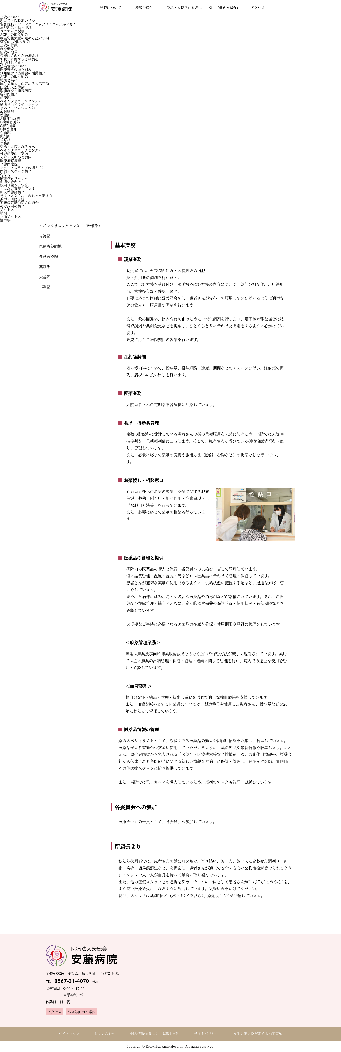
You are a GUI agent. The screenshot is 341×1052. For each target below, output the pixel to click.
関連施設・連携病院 (16, 90)
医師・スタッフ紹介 (16, 171)
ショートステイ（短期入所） (22, 167)
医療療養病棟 (10, 160)
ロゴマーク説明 (12, 30)
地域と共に (9, 80)
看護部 (5, 115)
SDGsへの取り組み (15, 41)
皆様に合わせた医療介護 (19, 55)
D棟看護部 (8, 129)
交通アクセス (10, 216)
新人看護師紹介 (12, 192)
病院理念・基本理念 (16, 27)
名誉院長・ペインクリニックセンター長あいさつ (38, 23)
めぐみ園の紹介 (12, 206)
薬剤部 (5, 136)
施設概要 (7, 48)
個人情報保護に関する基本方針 (154, 1033)
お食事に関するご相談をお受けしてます (19, 60)
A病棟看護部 (10, 118)
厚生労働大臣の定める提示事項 (24, 38)
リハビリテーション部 (17, 108)
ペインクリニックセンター (21, 101)
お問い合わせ (10, 181)
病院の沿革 (9, 52)
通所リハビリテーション (19, 104)
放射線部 (7, 111)
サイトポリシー (206, 1033)
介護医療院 (9, 164)
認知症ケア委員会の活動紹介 (23, 73)
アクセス (7, 209)
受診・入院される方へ (17, 146)
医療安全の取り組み (16, 69)
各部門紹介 (9, 94)
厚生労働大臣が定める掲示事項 (257, 1033)
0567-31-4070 (73, 981)
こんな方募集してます (17, 188)
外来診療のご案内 (14, 153)
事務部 (5, 143)
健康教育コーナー (14, 178)
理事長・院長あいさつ (17, 20)
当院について (10, 16)
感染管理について (14, 66)
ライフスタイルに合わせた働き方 (26, 195)
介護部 (5, 132)
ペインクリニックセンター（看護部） (69, 225)
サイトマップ (69, 1033)
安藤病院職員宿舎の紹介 (19, 202)
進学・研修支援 (12, 199)
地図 (3, 213)
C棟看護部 (8, 125)
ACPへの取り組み (14, 34)
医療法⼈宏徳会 (12, 87)
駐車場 (5, 220)
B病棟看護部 (10, 122)
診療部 (5, 97)
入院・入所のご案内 (16, 157)
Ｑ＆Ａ (5, 174)
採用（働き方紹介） (16, 185)
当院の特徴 (9, 45)
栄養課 (5, 139)
